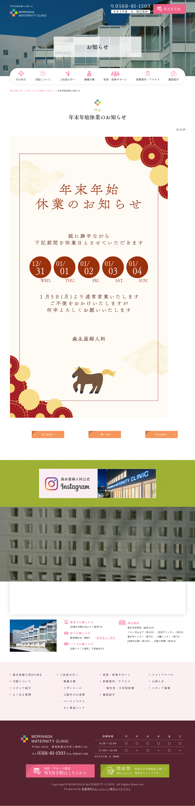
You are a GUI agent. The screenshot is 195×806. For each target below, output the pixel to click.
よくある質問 (22, 695)
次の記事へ (145, 434)
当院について (22, 681)
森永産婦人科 (16, 90)
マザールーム (72, 688)
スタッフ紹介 (22, 688)
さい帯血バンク (74, 708)
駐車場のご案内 (106, 638)
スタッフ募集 (161, 688)
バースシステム (74, 701)
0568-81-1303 (133, 6)
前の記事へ (49, 434)
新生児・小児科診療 (120, 688)
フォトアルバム (163, 675)
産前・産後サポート (117, 675)
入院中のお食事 (74, 695)
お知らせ (30, 90)
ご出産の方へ (69, 675)
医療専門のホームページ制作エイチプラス (106, 789)
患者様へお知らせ (46, 90)
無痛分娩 (69, 681)
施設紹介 (109, 695)
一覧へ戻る (97, 434)
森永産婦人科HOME (27, 675)
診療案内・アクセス (117, 681)
